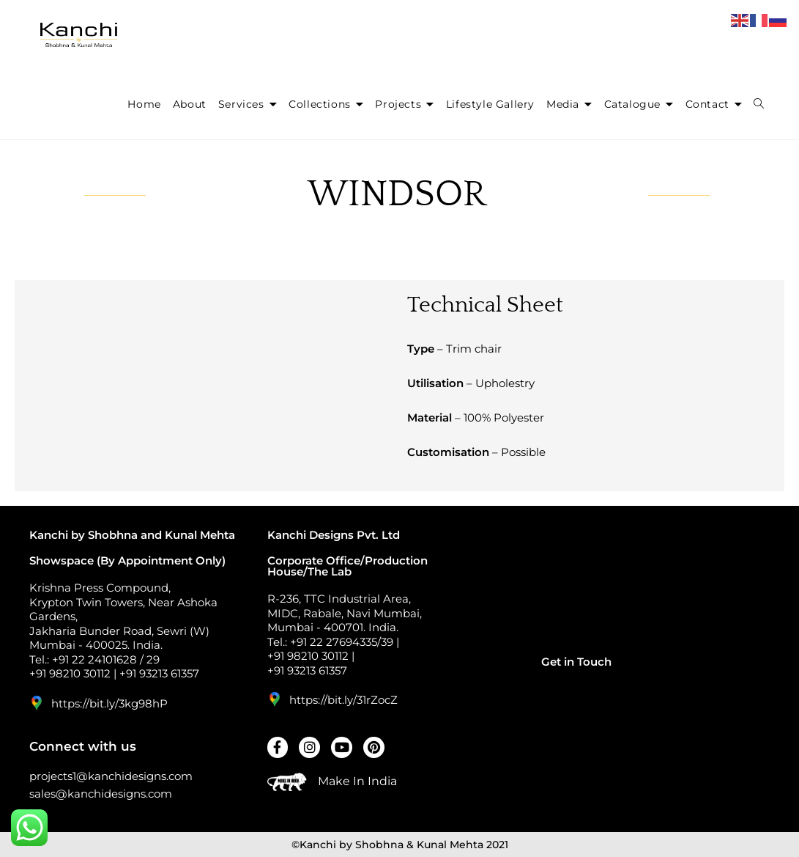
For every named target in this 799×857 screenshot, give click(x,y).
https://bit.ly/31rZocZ (343, 700)
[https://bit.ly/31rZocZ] (274, 699)
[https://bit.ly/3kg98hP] (36, 703)
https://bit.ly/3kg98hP (109, 703)
